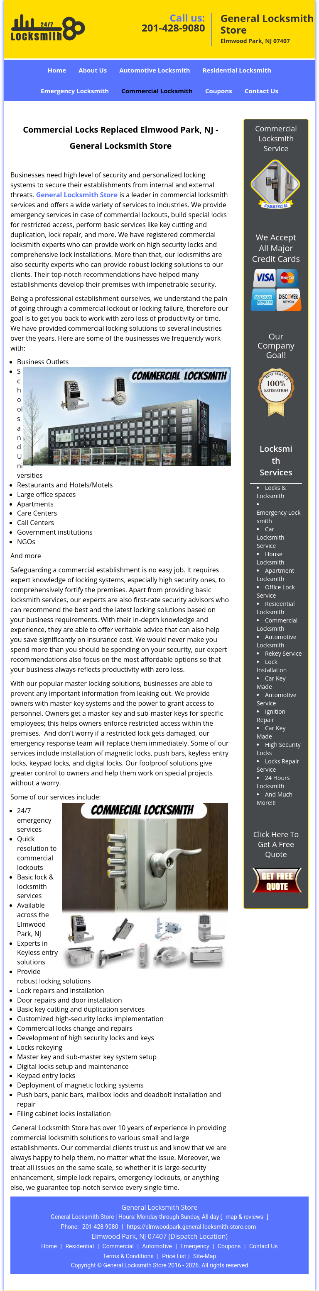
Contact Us (261, 91)
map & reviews (245, 1216)
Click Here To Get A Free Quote (276, 844)
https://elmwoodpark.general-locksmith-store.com (191, 1226)
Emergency (194, 1246)
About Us (93, 70)
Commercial (118, 1246)
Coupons (218, 91)
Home (57, 70)
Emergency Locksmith (75, 91)
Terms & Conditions (128, 1256)
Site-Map (204, 1256)
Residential (79, 1246)
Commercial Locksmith (157, 91)
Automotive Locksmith (154, 70)
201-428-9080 (173, 27)
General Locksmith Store (77, 194)
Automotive (157, 1246)
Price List (174, 1256)
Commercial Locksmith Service (276, 138)
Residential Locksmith (237, 70)
